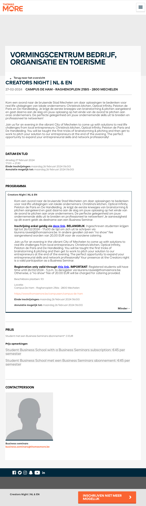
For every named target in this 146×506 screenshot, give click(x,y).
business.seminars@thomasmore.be (28, 447)
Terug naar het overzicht (29, 78)
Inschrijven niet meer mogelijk (102, 497)
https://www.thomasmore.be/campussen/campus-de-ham (48, 294)
